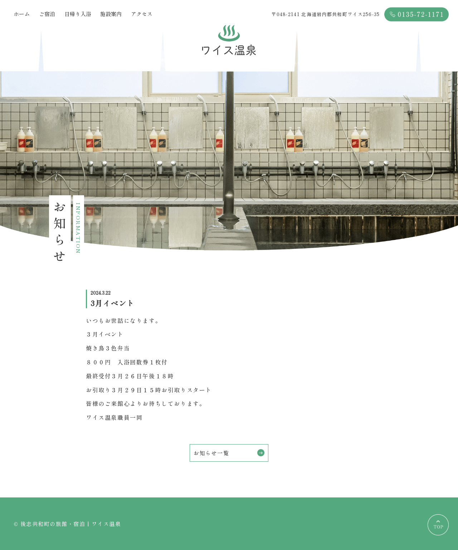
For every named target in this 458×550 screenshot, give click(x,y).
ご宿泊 (47, 14)
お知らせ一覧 (229, 453)
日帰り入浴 (77, 14)
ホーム (22, 14)
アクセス (141, 14)
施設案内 (111, 14)
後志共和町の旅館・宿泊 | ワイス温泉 (70, 523)
